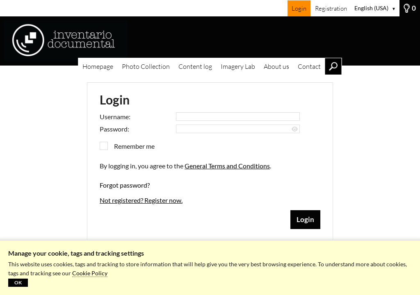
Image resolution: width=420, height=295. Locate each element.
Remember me (134, 146)
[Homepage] (210, 41)
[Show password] (294, 129)
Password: (114, 129)
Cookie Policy (89, 273)
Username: (115, 116)
